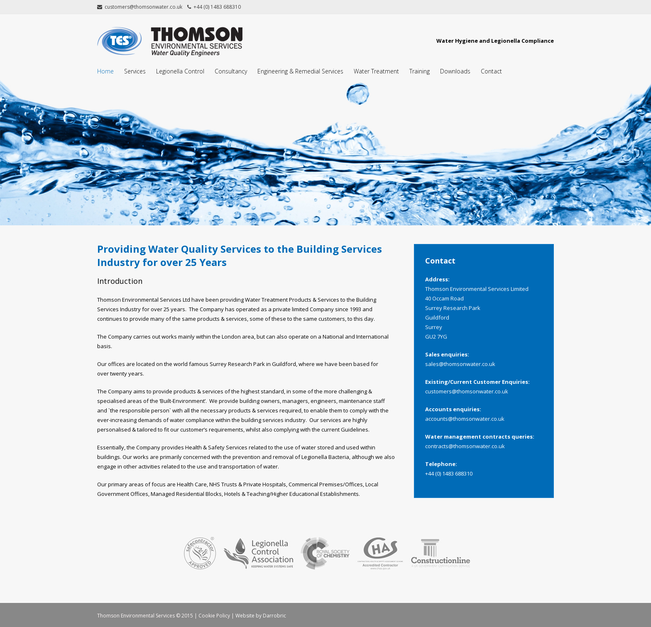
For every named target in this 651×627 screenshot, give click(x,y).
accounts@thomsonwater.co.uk (464, 418)
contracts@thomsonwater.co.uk (465, 446)
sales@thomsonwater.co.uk (460, 364)
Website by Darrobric (260, 615)
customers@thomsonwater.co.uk (466, 391)
